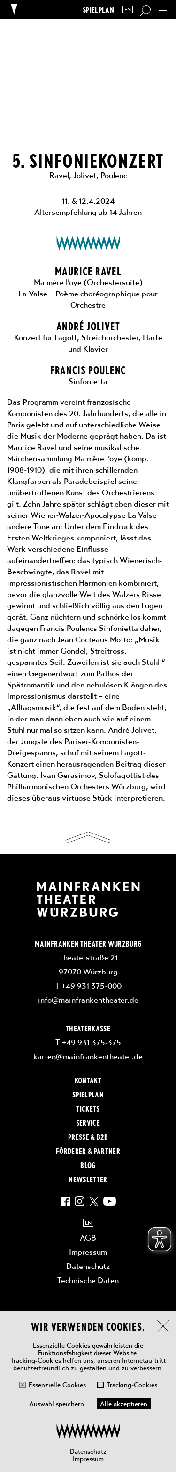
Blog (87, 1165)
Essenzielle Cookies (57, 1385)
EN (127, 9)
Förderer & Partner (88, 1150)
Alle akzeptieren (123, 1403)
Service (88, 1122)
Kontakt (88, 1080)
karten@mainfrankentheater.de (88, 1056)
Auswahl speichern (56, 1403)
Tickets (87, 1108)
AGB (88, 1238)
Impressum (88, 1459)
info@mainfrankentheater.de (88, 1000)
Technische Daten (88, 1280)
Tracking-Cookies (132, 1385)
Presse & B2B (88, 1136)
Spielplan (98, 10)
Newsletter (88, 1179)
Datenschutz (88, 1451)
